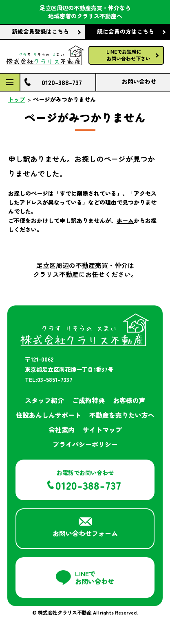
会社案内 (62, 429)
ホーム (125, 220)
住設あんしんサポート (48, 415)
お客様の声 (129, 400)
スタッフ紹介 (44, 400)
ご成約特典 (88, 400)
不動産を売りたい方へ (122, 415)
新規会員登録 (40, 32)
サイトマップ (102, 429)
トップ (16, 99)
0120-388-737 (62, 82)
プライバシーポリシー (85, 444)
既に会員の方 (125, 32)
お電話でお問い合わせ (88, 481)
